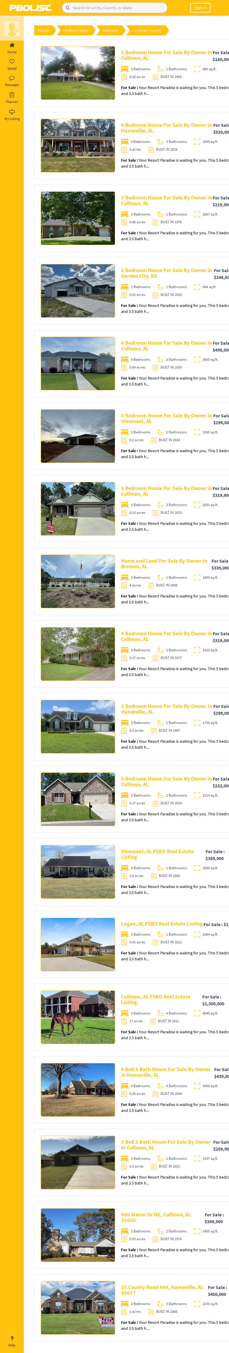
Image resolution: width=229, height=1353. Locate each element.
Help (11, 1341)
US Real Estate (75, 30)
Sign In (200, 7)
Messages (11, 81)
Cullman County (147, 30)
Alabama (110, 30)
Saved (11, 65)
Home (11, 48)
